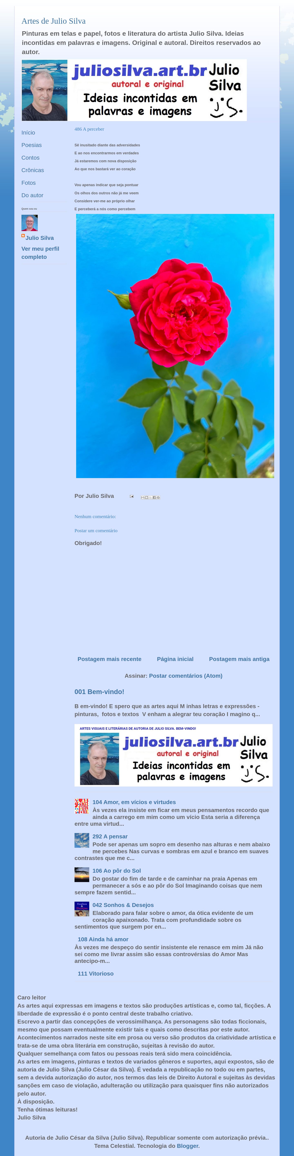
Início (28, 132)
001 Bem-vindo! (99, 691)
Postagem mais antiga (239, 659)
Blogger (187, 1146)
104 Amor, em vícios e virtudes (134, 802)
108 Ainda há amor (103, 939)
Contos (30, 158)
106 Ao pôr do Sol (116, 871)
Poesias (31, 145)
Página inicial (175, 659)
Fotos (28, 183)
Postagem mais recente (109, 659)
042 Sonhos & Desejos (123, 905)
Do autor (32, 195)
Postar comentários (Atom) (185, 676)
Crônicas (32, 170)
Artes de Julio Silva (53, 21)
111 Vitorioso (96, 973)
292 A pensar (110, 836)
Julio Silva (40, 238)
